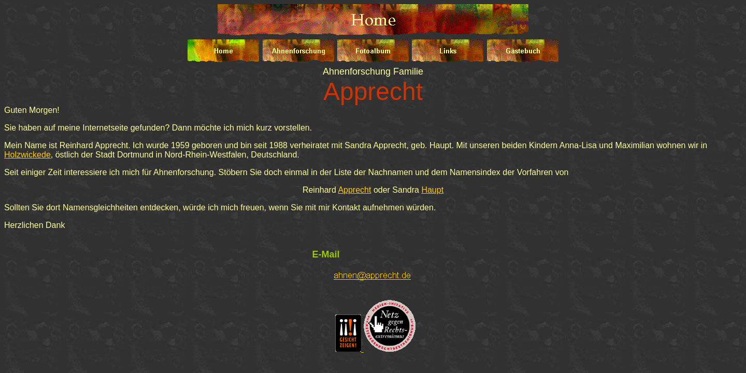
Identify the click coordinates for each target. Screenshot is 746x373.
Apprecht (354, 189)
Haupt (432, 189)
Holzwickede (27, 154)
